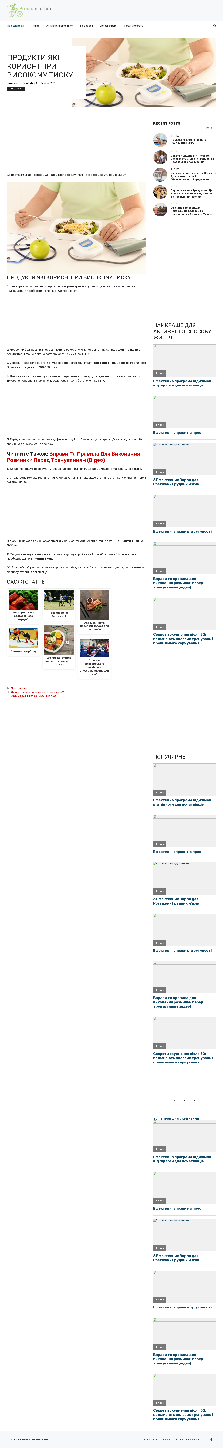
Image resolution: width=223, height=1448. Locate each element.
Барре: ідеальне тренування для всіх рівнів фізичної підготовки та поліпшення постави (192, 193)
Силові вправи (108, 25)
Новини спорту (133, 25)
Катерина (12, 83)
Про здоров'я (16, 88)
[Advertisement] (76, 147)
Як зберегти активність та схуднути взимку (189, 141)
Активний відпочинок (59, 25)
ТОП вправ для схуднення (176, 1118)
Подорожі (86, 25)
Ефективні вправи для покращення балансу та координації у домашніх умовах (192, 211)
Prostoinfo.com (35, 1439)
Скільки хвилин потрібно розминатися (33, 695)
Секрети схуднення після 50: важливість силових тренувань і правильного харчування (192, 158)
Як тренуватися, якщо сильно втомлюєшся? (37, 692)
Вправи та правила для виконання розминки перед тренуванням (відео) (73, 457)
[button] (215, 26)
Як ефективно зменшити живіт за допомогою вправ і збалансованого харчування (193, 176)
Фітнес (35, 25)
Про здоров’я (15, 25)
